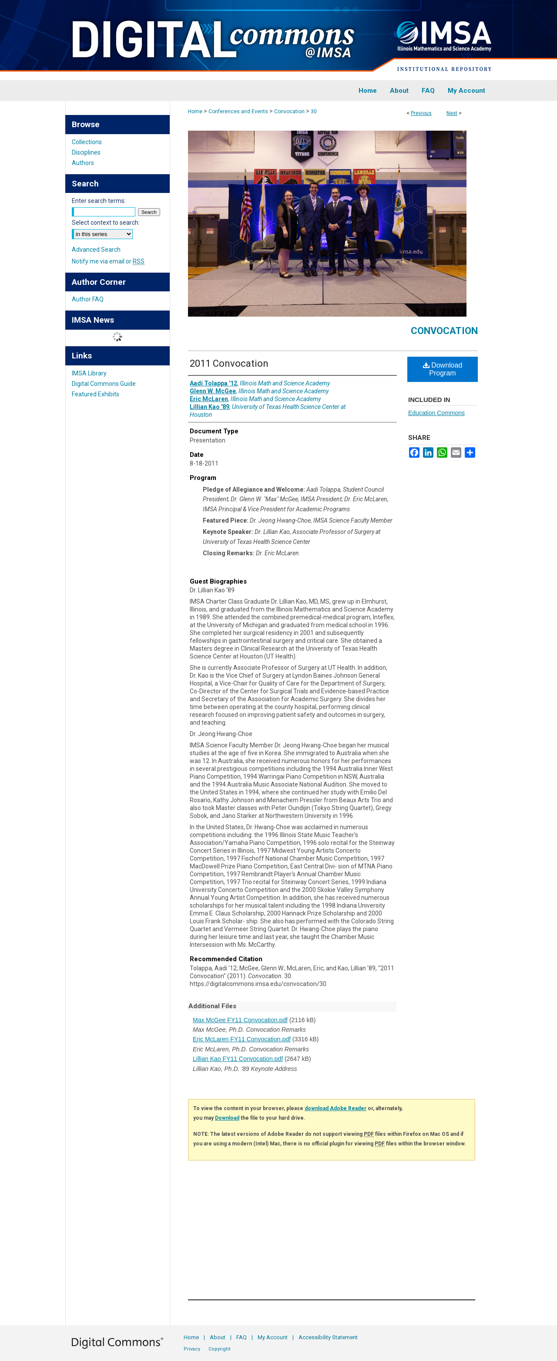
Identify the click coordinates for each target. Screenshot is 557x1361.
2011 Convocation (229, 363)
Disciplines (86, 152)
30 (314, 111)
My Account (273, 1337)
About (217, 1337)
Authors (83, 162)
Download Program (443, 369)
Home (195, 111)
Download (227, 1118)
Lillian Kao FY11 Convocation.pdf (238, 1058)
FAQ (241, 1337)
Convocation (289, 111)
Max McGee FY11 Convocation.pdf (240, 1020)
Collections (87, 141)
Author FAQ (88, 299)
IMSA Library (89, 373)
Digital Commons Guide (104, 383)
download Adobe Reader (335, 1108)
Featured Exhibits (95, 394)
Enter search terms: (99, 200)
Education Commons (436, 412)
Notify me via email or (108, 261)
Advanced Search (96, 249)
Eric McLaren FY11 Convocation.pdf (242, 1039)
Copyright (219, 1349)
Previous (421, 113)
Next (451, 113)
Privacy (192, 1349)
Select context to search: (106, 222)
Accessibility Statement (328, 1337)
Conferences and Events (238, 111)
